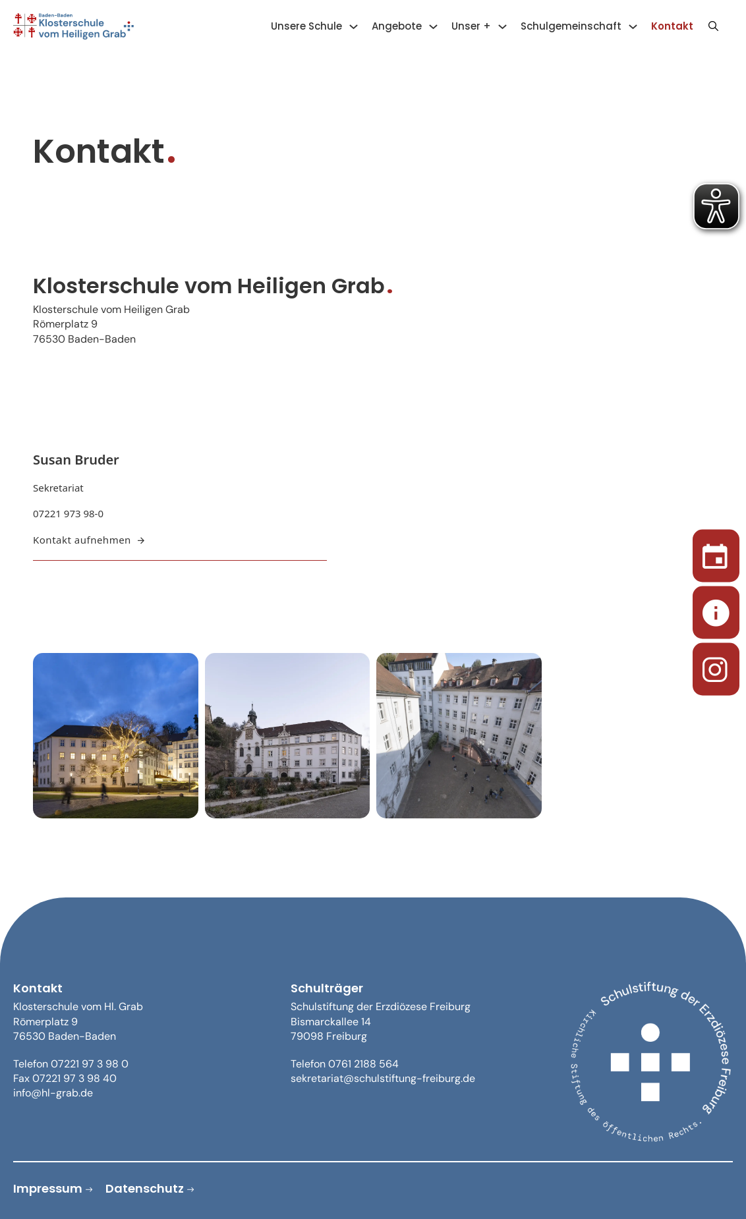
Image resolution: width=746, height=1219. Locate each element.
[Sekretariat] (716, 609)
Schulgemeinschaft (571, 26)
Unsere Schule (306, 26)
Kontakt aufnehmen (88, 539)
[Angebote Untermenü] (433, 27)
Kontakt (672, 26)
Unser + (471, 26)
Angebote (397, 26)
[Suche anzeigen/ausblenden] (713, 26)
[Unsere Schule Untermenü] (354, 27)
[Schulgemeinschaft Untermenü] (633, 27)
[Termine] (716, 553)
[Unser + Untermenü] (502, 27)
